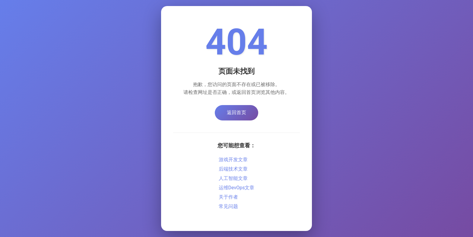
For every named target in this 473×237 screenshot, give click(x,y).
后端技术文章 (233, 169)
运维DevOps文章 (237, 188)
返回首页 (236, 112)
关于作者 (228, 197)
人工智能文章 (233, 178)
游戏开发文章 (233, 159)
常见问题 (228, 206)
